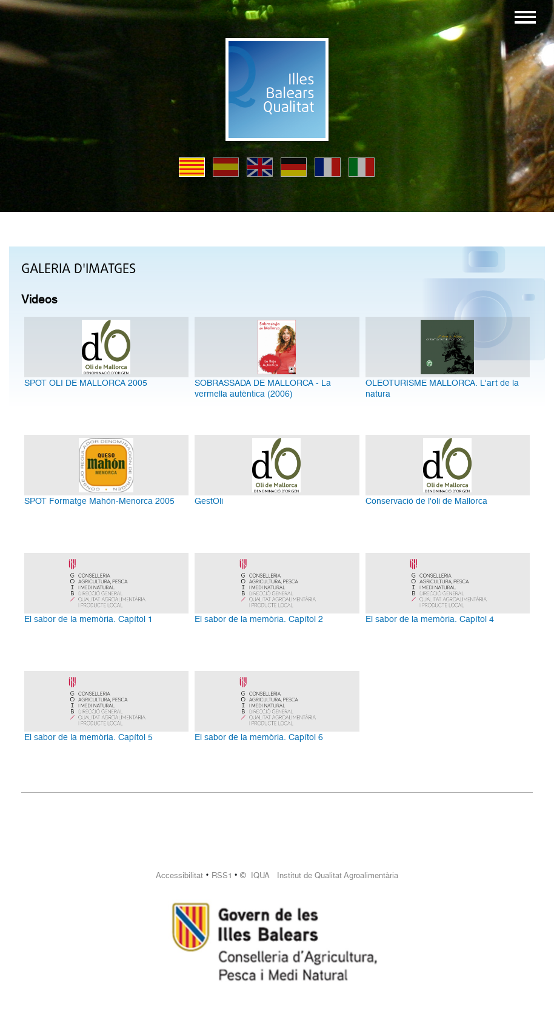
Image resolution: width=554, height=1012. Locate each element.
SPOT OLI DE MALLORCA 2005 (85, 383)
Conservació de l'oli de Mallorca (426, 501)
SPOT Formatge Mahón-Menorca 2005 (99, 501)
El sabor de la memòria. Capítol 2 (259, 619)
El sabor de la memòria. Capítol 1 (88, 619)
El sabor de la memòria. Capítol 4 (429, 619)
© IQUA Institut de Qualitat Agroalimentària (319, 875)
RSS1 (222, 875)
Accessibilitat (179, 875)
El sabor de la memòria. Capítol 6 (259, 737)
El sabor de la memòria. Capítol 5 (88, 737)
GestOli (209, 501)
